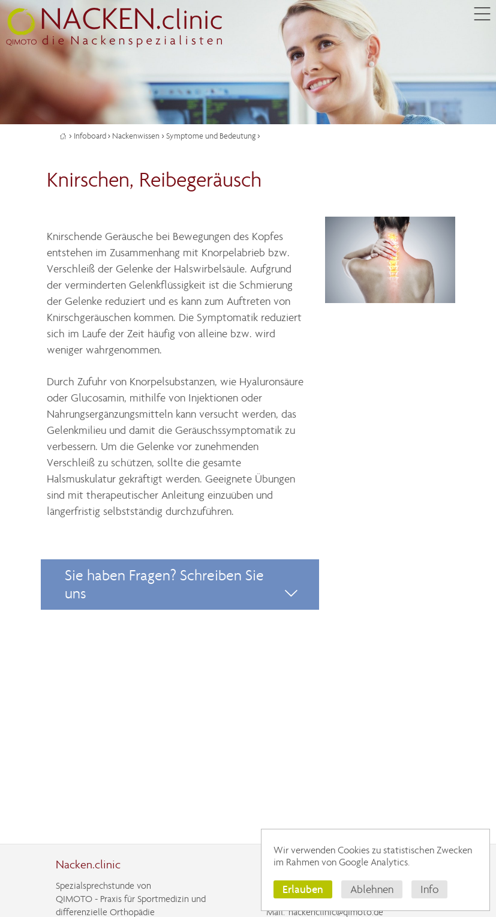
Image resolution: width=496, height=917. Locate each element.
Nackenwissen (136, 136)
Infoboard (90, 136)
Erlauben (302, 889)
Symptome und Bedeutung (210, 136)
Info (429, 889)
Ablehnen (371, 889)
